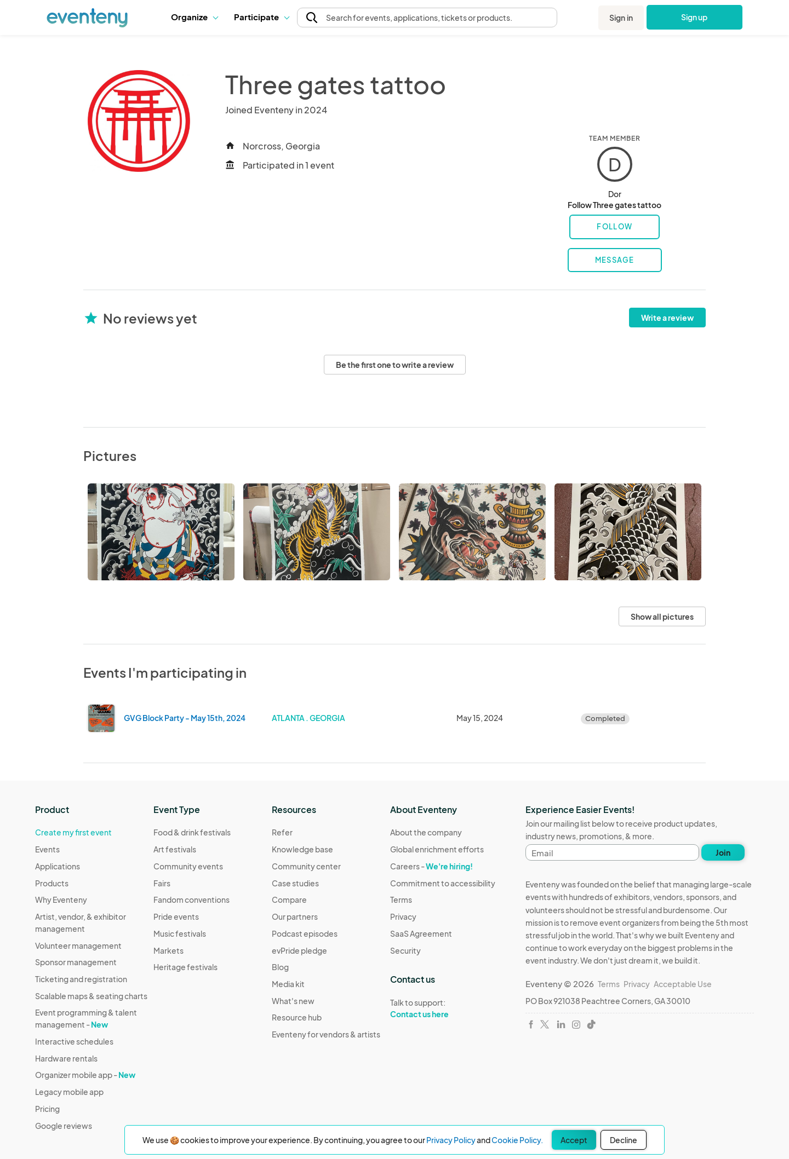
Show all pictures (662, 616)
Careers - (431, 866)
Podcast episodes (305, 933)
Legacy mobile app (69, 1092)
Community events (188, 866)
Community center (306, 866)
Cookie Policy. (517, 1140)
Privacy (403, 916)
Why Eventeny (61, 899)
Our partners (295, 916)
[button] (194, 17)
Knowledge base (302, 849)
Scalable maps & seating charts (91, 996)
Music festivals (179, 933)
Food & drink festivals (192, 832)
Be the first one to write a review (395, 365)
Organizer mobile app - (85, 1075)
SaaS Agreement (421, 933)
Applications (57, 866)
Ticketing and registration (81, 979)
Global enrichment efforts (437, 849)
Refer (282, 832)
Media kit (288, 984)
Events (47, 849)
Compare (289, 899)
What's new (293, 1001)
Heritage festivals (185, 967)
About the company (426, 832)
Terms (401, 899)
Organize (194, 16)
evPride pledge (299, 950)
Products (51, 883)
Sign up (694, 17)
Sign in (621, 17)
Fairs (161, 883)
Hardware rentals (66, 1058)
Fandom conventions (191, 899)
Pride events (176, 916)
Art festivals (174, 849)
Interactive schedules (74, 1041)
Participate (261, 16)
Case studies (295, 883)
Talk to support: (442, 1008)
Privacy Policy (451, 1140)
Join (723, 852)
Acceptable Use (683, 984)
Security (405, 950)
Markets (168, 950)
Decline (623, 1140)
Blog (280, 967)
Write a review (667, 317)
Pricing (47, 1109)
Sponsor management (76, 962)
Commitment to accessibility (442, 883)
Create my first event (73, 832)
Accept (574, 1140)
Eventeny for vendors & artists (326, 1034)
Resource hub (297, 1017)
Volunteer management (78, 945)
